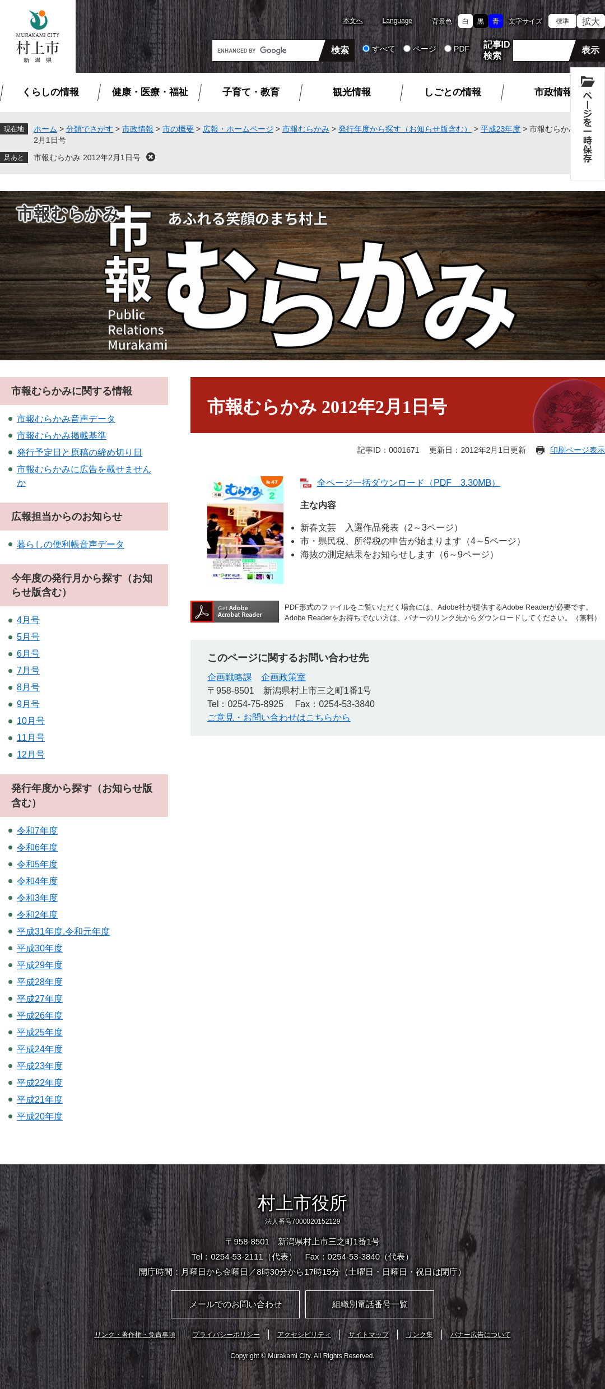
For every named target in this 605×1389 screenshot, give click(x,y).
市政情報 (553, 92)
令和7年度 (37, 830)
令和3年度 (37, 898)
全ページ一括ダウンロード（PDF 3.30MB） (408, 482)
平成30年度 (40, 948)
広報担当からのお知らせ (66, 516)
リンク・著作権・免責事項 (135, 1335)
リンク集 (419, 1335)
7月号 (28, 670)
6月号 (28, 653)
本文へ (353, 21)
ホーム (45, 128)
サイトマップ (368, 1335)
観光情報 (352, 92)
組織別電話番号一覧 (370, 1304)
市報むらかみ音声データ (66, 419)
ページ (424, 48)
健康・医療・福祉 (150, 92)
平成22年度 (40, 1083)
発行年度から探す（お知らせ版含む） (405, 128)
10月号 (31, 721)
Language (397, 21)
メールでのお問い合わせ (235, 1304)
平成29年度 (40, 965)
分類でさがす (89, 128)
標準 (562, 21)
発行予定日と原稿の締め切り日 (79, 452)
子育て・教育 (251, 92)
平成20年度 (40, 1116)
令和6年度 (37, 847)
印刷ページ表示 (577, 449)
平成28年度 (40, 982)
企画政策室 (283, 677)
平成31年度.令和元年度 (63, 931)
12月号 (31, 754)
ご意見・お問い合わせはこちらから (279, 717)
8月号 (28, 687)
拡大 (591, 21)
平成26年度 (40, 1015)
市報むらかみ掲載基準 (61, 435)
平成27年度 (40, 999)
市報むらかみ (305, 128)
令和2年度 (37, 914)
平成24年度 (40, 1049)
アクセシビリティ (304, 1335)
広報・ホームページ (238, 128)
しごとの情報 (452, 92)
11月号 (31, 737)
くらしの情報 (50, 92)
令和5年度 (37, 864)
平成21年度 (40, 1099)
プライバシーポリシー (226, 1335)
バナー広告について (480, 1335)
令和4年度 (37, 881)
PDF (461, 48)
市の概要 (178, 128)
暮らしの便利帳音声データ (70, 544)
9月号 (28, 704)
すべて (383, 48)
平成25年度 (40, 1032)
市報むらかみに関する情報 (71, 391)
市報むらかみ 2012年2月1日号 (87, 157)
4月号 (28, 620)
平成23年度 (501, 128)
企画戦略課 (229, 677)
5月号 (28, 637)
